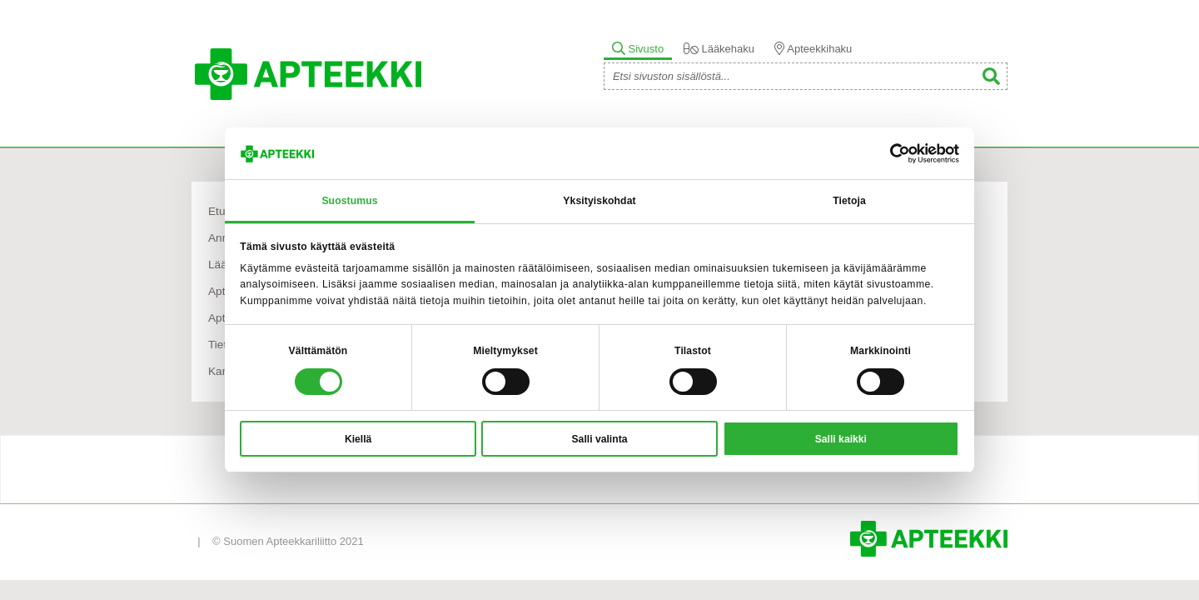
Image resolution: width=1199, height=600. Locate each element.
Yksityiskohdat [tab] (599, 201)
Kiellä (358, 439)
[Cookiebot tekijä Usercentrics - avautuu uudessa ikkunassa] (886, 153)
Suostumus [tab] (349, 201)
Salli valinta (600, 439)
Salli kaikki (841, 439)
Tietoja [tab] (849, 201)
